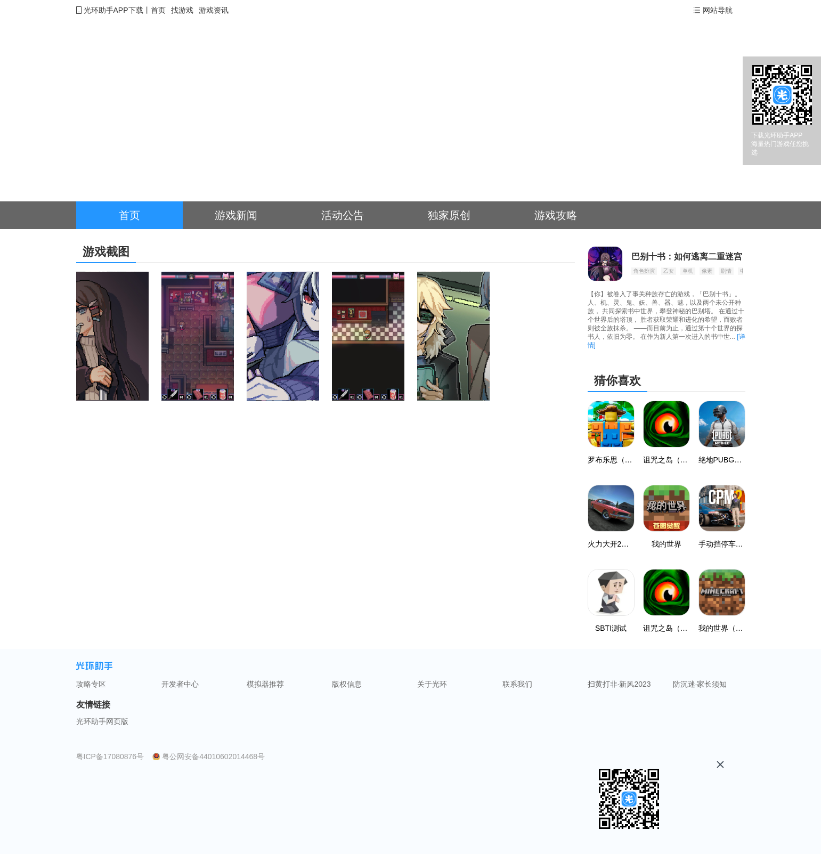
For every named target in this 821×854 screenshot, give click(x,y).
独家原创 (449, 215)
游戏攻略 (555, 215)
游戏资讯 (214, 10)
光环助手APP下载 (113, 10)
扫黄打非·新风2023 (619, 684)
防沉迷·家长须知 (700, 684)
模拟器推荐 (265, 684)
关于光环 (432, 684)
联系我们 (517, 684)
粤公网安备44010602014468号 (213, 756)
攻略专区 (91, 684)
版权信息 (347, 684)
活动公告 (342, 215)
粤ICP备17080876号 (110, 756)
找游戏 (182, 10)
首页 (158, 10)
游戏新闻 (236, 215)
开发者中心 (180, 684)
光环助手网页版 (102, 721)
